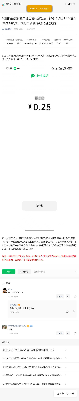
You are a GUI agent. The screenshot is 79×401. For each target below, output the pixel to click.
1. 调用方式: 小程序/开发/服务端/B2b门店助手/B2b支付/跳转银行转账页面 (35, 375)
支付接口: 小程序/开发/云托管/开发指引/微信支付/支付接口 (29, 350)
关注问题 (24, 272)
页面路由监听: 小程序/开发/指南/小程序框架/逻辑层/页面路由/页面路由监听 (36, 367)
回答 (9, 272)
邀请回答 (39, 272)
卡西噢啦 (8, 29)
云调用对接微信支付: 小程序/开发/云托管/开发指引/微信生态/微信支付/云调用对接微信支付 (36, 384)
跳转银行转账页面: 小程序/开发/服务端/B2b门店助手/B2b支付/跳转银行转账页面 (36, 358)
